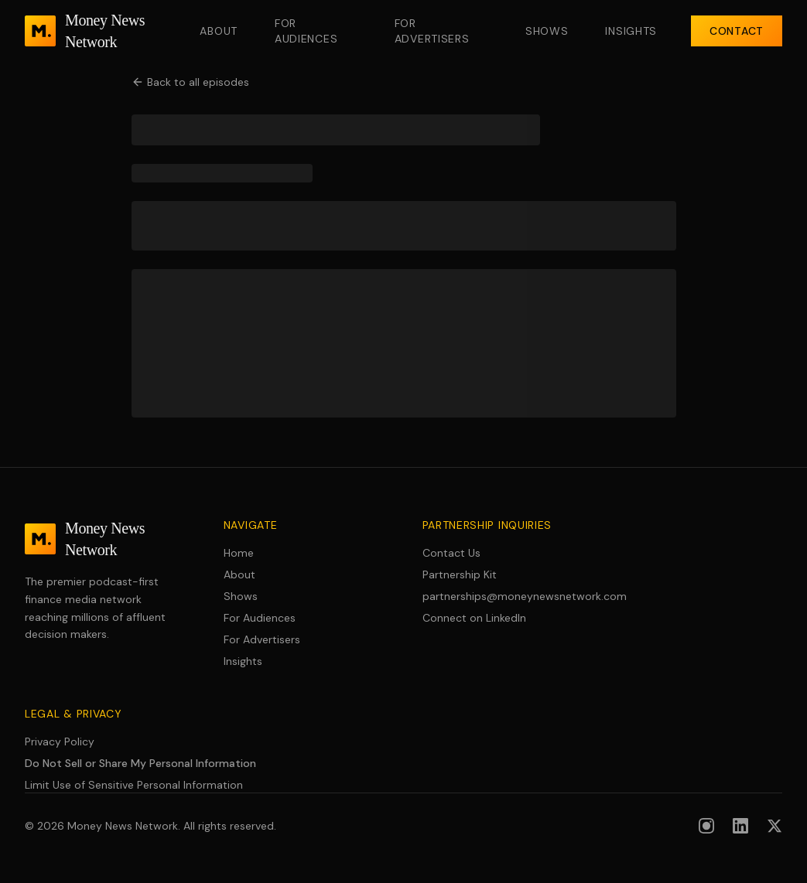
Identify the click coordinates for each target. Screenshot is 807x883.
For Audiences (306, 31)
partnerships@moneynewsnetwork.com (503, 596)
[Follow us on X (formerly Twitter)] (774, 826)
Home (239, 553)
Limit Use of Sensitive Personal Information (134, 785)
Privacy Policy (59, 741)
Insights (631, 31)
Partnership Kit (459, 574)
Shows (547, 31)
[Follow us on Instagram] (706, 826)
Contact (737, 31)
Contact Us (451, 553)
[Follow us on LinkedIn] (740, 826)
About (219, 31)
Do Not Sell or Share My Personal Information (140, 763)
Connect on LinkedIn (474, 618)
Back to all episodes (190, 82)
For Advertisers (432, 31)
